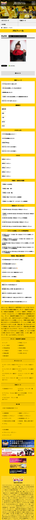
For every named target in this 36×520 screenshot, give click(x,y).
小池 (3, 117)
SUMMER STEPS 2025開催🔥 (9, 276)
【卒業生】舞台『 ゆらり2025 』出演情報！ (12, 197)
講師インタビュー (24, 413)
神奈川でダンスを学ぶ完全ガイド (9, 284)
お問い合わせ (22, 353)
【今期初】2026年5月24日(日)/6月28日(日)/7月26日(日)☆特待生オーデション (18, 214)
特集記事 (5, 353)
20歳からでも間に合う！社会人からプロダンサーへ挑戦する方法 (16, 297)
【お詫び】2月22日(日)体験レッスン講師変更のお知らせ (15, 96)
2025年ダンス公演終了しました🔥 (10, 268)
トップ (4, 342)
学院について (22, 342)
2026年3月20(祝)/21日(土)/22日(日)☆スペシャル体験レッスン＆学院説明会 (18, 243)
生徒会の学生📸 (5, 142)
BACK (18, 73)
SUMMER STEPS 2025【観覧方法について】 (12, 272)
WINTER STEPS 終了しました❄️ (10, 101)
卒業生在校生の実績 (8, 421)
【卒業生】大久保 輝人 (7, 184)
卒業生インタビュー (24, 416)
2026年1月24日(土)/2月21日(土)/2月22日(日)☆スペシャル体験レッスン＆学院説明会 (18, 252)
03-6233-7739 (19, 4)
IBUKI (3, 126)
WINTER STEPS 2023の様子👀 (9, 147)
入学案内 (5, 350)
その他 (3, 24)
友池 (3, 113)
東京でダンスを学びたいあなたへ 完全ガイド (12, 293)
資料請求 (5, 356)
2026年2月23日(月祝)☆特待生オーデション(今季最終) (14, 218)
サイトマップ (6, 435)
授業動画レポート (24, 418)
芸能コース (23, 20)
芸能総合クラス (7, 388)
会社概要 (5, 429)
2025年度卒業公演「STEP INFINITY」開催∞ (12, 259)
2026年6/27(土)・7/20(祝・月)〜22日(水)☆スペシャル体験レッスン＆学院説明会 (17, 235)
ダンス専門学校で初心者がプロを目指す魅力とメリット (14, 301)
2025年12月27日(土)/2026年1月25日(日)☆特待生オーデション (17, 226)
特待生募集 (22, 348)
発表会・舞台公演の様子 (26, 421)
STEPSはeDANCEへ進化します (9, 84)
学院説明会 (6, 348)
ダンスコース (5, 20)
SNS (20, 423)
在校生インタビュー (6, 159)
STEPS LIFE (6, 418)
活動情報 (5, 413)
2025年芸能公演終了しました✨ (9, 264)
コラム (4, 423)
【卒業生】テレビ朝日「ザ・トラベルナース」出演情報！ (15, 201)
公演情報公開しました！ (7, 92)
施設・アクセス (23, 350)
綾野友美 (4, 109)
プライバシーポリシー (9, 432)
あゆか (3, 121)
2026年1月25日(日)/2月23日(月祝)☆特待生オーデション (15, 222)
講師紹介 (21, 345)
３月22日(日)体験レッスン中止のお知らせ (11, 88)
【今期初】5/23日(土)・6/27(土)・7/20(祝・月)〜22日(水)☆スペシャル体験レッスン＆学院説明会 (17, 239)
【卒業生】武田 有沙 (7, 188)
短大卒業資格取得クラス (10, 408)
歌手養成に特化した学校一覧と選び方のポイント (13, 289)
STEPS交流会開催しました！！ (9, 134)
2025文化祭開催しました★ (8, 138)
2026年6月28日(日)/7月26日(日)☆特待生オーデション (15, 209)
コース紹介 (6, 345)
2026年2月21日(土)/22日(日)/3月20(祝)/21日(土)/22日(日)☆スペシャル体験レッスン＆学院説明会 (18, 248)
